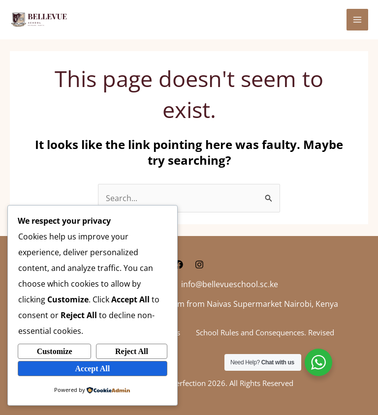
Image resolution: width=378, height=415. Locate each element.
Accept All (92, 368)
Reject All (131, 351)
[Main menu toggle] (357, 19)
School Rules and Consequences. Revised (265, 332)
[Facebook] (178, 264)
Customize (54, 351)
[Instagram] (199, 264)
